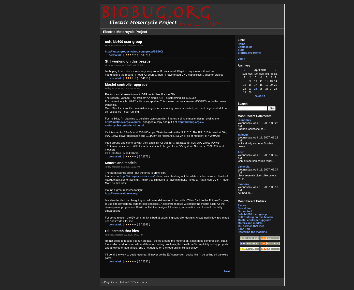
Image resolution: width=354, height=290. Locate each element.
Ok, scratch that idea (251, 225)
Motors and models (250, 223)
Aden (241, 152)
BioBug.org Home (249, 52)
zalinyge (243, 134)
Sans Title (244, 228)
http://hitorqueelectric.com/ (137, 176)
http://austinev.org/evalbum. (123, 121)
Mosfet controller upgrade (254, 220)
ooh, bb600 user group (252, 214)
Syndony (243, 184)
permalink (115, 54)
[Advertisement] (84, 145)
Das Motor (244, 208)
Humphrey (244, 120)
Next (227, 271)
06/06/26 (260, 96)
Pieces (242, 205)
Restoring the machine (252, 231)
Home (241, 43)
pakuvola (244, 166)
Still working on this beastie (255, 217)
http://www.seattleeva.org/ (121, 193)
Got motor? (245, 211)
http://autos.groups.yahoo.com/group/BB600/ (134, 51)
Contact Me (245, 46)
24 (255, 88)
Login (241, 58)
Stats (241, 49)
